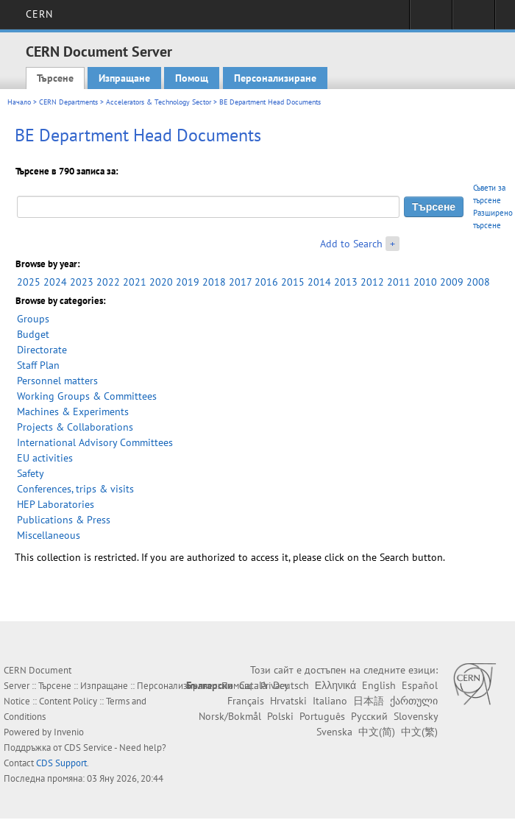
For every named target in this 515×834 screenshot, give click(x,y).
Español (420, 685)
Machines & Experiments (73, 411)
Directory (473, 19)
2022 (108, 282)
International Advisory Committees (95, 442)
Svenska (334, 731)
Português (322, 716)
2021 (134, 282)
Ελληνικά (335, 685)
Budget (33, 334)
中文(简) (376, 731)
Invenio (69, 732)
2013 (346, 282)
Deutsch (291, 685)
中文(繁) (419, 731)
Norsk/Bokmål (230, 716)
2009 (452, 282)
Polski (280, 716)
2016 (266, 282)
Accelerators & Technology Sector (158, 102)
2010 (425, 282)
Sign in (431, 19)
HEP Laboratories (55, 504)
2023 (81, 282)
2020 (161, 282)
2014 (319, 282)
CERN (39, 14)
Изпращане (124, 78)
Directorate (42, 349)
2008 (478, 282)
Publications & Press (63, 519)
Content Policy (68, 701)
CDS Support (61, 763)
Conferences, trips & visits (75, 488)
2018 (214, 282)
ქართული (414, 700)
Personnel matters (57, 380)
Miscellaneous (48, 535)
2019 (187, 282)
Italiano (330, 700)
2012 (372, 282)
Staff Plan (38, 365)
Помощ (191, 78)
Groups (33, 318)
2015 (293, 282)
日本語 (368, 700)
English (379, 685)
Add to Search (351, 243)
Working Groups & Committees (87, 396)
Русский (369, 716)
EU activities (45, 457)
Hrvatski (288, 700)
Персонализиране (275, 78)
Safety (30, 473)
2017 (240, 282)
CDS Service (88, 747)
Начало (19, 102)
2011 (399, 282)
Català (253, 685)
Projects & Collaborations (75, 427)
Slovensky (416, 716)
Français (245, 700)
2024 (55, 282)
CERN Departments (68, 102)
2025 (28, 282)
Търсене (55, 78)
